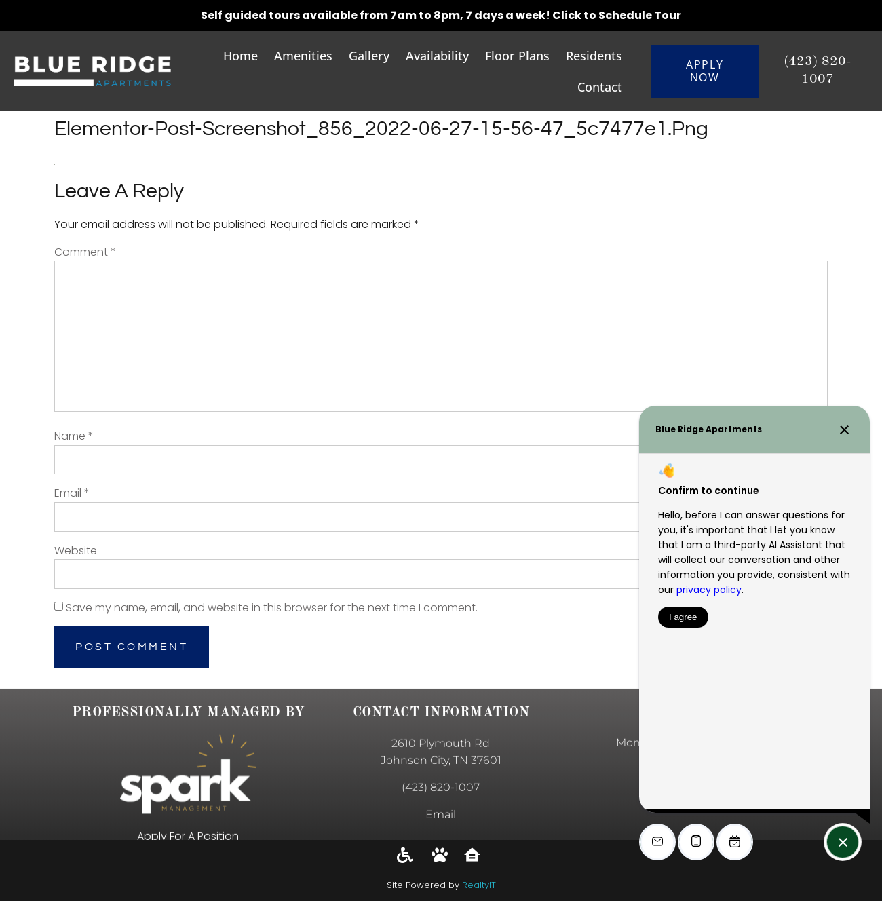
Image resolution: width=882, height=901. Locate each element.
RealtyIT (479, 885)
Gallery (369, 55)
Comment (85, 252)
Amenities (303, 55)
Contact (599, 87)
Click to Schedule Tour (616, 15)
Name (74, 436)
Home (240, 55)
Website (75, 550)
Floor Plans (517, 55)
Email (72, 493)
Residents (594, 55)
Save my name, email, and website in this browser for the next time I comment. (272, 607)
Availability (437, 55)
